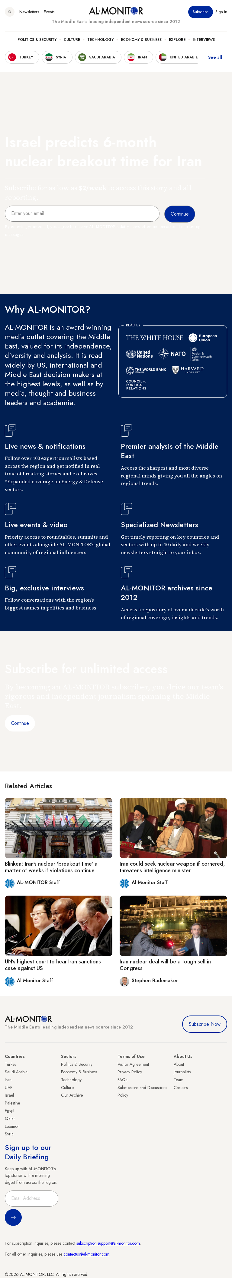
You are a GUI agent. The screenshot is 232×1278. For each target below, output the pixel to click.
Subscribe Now (205, 1024)
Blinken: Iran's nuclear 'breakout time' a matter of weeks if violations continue (51, 867)
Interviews (204, 39)
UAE (8, 1088)
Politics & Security (37, 39)
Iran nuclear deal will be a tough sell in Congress (165, 965)
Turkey (10, 1064)
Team (178, 1080)
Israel (9, 1095)
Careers (181, 1088)
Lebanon (12, 1126)
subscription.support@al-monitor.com (108, 1243)
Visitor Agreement (133, 1064)
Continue (20, 723)
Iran (8, 1080)
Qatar (10, 1118)
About (179, 1064)
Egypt (9, 1111)
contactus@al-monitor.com (86, 1254)
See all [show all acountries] (215, 57)
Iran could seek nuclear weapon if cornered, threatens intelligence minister (172, 867)
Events (49, 12)
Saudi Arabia (16, 1072)
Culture (72, 39)
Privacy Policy (130, 1072)
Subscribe (200, 12)
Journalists (182, 1072)
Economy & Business (141, 39)
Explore (177, 39)
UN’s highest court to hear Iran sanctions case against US (53, 965)
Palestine (12, 1103)
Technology (100, 39)
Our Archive (72, 1095)
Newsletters (29, 12)
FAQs (122, 1080)
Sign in (221, 12)
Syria (9, 1134)
